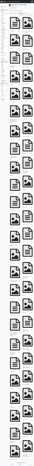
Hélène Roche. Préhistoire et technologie (4, 53)
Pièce (4, 88)
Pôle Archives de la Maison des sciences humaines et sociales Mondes (4, 68)
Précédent (12, 464)
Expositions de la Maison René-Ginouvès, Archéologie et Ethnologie (4, 21)
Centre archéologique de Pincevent (4, 75)
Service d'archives (3, 59)
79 (27, 464)
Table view (25, 13)
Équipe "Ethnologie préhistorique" (4, 14)
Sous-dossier (4, 86)
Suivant (30, 464)
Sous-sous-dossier (4, 95)
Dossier (4, 93)
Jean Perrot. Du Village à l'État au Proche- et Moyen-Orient (4, 38)
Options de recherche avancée (16, 10)
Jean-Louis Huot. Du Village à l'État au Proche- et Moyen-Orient (4, 46)
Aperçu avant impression (13, 13)
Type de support (3, 99)
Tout (2, 9)
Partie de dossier (4, 91)
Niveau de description (3, 81)
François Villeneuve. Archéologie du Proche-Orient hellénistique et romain (4, 30)
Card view (20, 13)
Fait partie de (3, 7)
